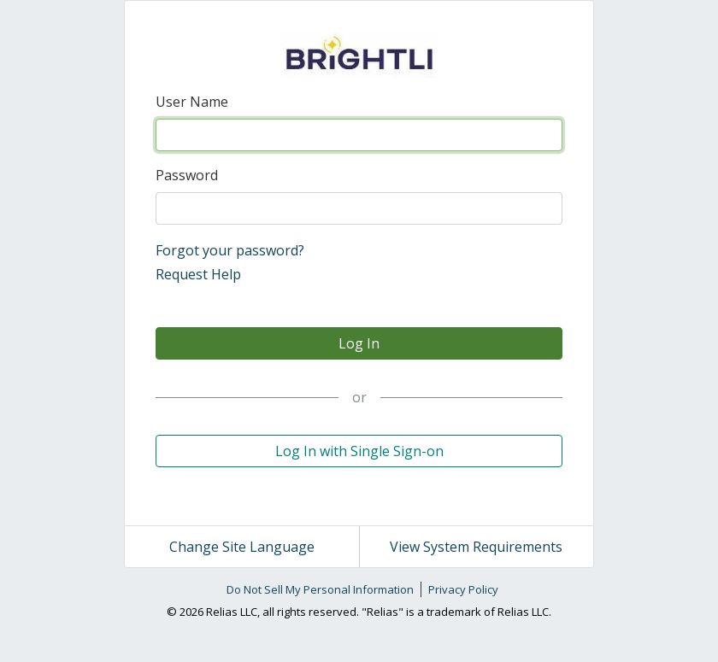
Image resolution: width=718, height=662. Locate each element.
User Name (192, 101)
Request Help (198, 274)
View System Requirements (476, 546)
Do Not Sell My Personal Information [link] (320, 589)
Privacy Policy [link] (463, 589)
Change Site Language (242, 546)
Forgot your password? (230, 250)
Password (187, 175)
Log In (359, 343)
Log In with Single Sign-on (359, 451)
